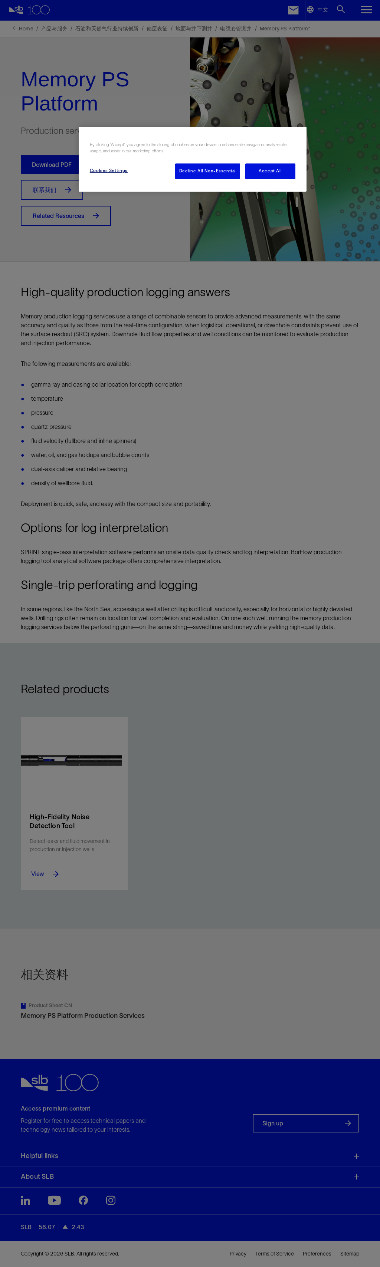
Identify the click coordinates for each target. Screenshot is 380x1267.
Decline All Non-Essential (207, 171)
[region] (193, 159)
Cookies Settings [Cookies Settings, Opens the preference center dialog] (109, 170)
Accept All (270, 171)
